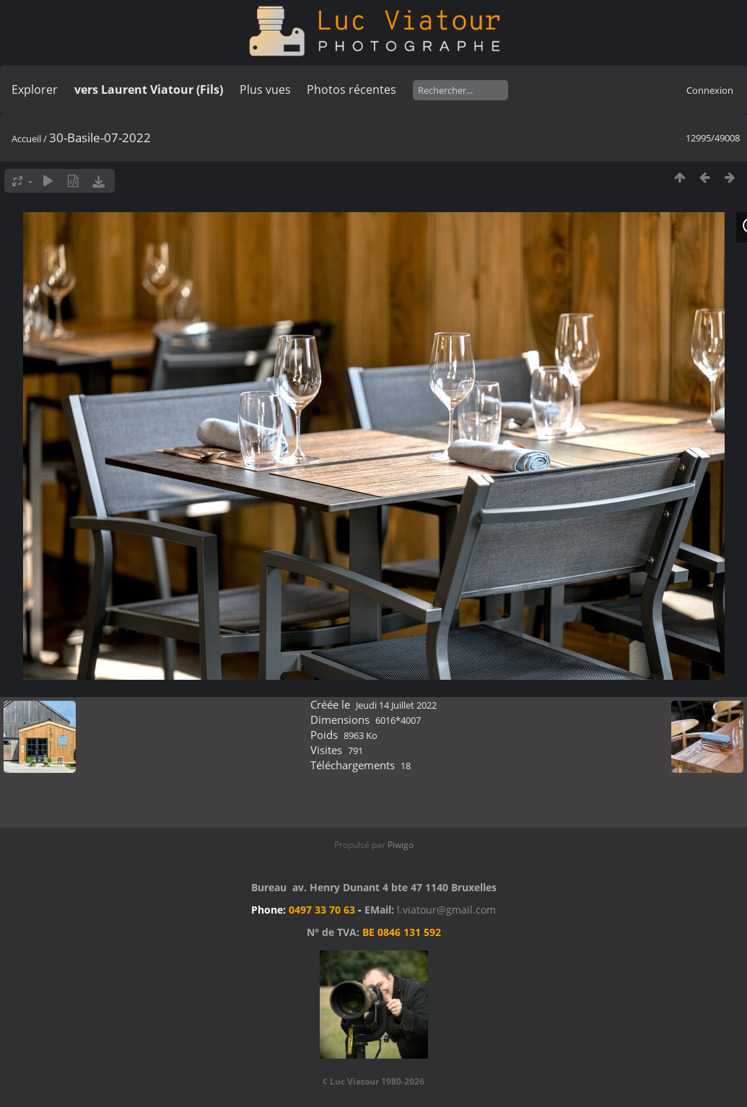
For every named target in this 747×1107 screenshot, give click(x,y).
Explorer (35, 89)
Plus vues (265, 89)
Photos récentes (351, 89)
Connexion (709, 90)
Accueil (26, 138)
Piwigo (401, 845)
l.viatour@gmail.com (446, 909)
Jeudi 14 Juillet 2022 (396, 705)
